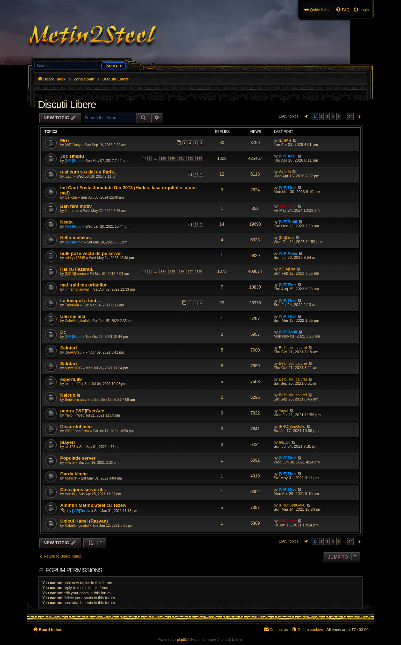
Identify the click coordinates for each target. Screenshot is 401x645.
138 (199, 271)
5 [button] (339, 116)
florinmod (72, 211)
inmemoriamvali (77, 289)
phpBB (182, 640)
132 (190, 158)
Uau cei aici (72, 316)
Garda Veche (74, 473)
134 (163, 271)
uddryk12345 (75, 258)
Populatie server (78, 458)
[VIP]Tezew (81, 511)
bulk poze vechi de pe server (91, 253)
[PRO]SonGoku (77, 431)
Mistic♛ (71, 478)
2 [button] (322, 116)
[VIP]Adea (288, 253)
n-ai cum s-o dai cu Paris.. (88, 172)
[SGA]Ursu (73, 352)
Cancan (71, 197)
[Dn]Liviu (286, 237)
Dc (63, 332)
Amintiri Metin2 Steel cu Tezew (93, 505)
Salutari (68, 347)
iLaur (68, 176)
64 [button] (350, 116)
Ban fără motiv (76, 206)
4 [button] (333, 116)
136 (181, 271)
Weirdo (285, 172)
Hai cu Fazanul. (76, 269)
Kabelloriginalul (77, 321)
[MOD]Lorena (75, 274)
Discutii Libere (67, 104)
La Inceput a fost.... (80, 300)
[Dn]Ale (285, 140)
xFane (70, 463)
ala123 (70, 447)
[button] (305, 116)
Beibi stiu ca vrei (293, 348)
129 (163, 158)
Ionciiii (70, 494)
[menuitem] (361, 10)
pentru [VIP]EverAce (82, 410)
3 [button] (327, 116)
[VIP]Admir (74, 242)
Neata (66, 222)
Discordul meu (76, 426)
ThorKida (72, 305)
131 (181, 158)
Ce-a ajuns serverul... (83, 489)
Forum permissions (74, 570)
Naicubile (70, 395)
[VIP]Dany (72, 145)
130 (172, 158)
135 (172, 271)
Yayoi (69, 415)
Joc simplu (72, 156)
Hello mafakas (75, 237)
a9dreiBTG (73, 368)
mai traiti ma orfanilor (83, 285)
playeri (67, 442)
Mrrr (64, 140)
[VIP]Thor (287, 187)
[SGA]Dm (287, 269)
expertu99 (71, 379)
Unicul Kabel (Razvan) (84, 521)
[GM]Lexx (287, 206)
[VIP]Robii (73, 161)
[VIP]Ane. (287, 156)
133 (199, 158)
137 (190, 271)
